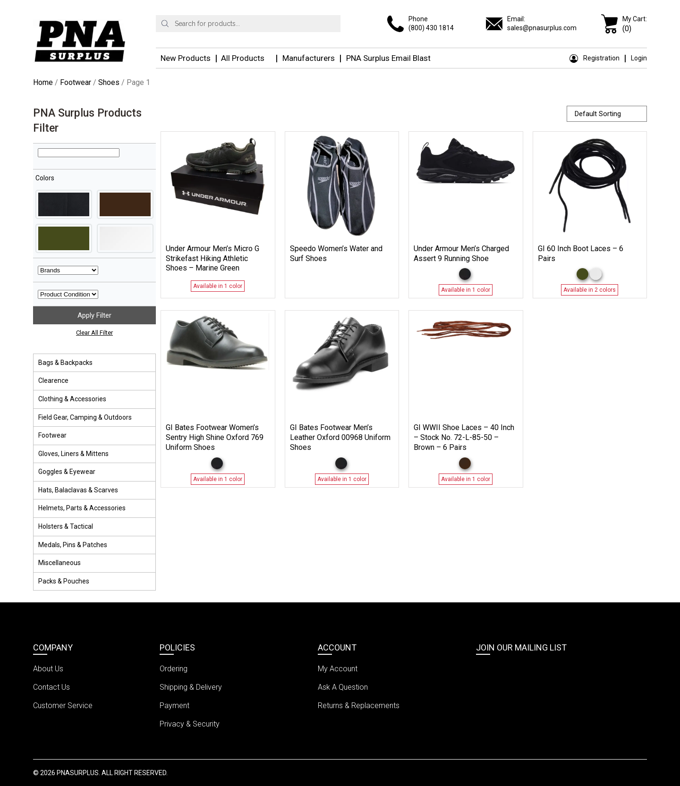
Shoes (108, 82)
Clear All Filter (94, 332)
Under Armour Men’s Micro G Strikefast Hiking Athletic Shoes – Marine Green (212, 258)
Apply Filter (94, 315)
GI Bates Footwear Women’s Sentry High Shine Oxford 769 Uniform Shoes (215, 437)
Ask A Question (343, 687)
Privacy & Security (190, 723)
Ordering (173, 668)
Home (43, 82)
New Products (186, 58)
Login (639, 58)
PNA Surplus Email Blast (388, 58)
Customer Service (63, 705)
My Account (337, 668)
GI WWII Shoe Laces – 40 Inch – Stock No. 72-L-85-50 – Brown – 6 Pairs (464, 437)
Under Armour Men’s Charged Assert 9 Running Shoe (461, 253)
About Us (48, 668)
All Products (242, 58)
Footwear (75, 82)
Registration (595, 58)
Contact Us (51, 687)
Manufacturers (308, 58)
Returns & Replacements (359, 705)
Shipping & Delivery (191, 687)
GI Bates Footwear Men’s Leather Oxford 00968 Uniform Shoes (340, 437)
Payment (174, 705)
